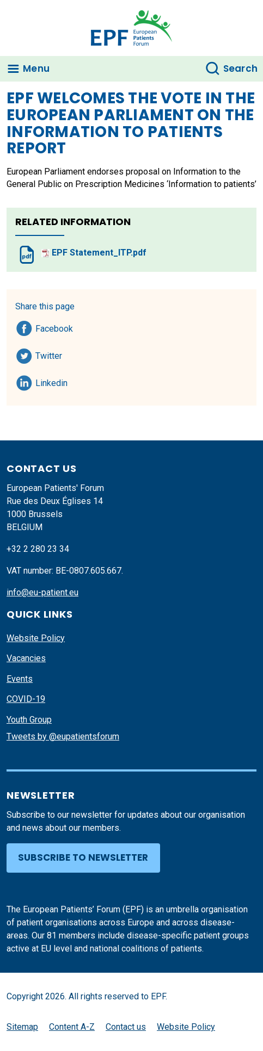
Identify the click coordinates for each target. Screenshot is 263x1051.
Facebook (54, 327)
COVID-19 (26, 699)
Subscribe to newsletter (83, 857)
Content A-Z (72, 1027)
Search (240, 68)
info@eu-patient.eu (42, 592)
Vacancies (26, 658)
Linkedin (52, 381)
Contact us (126, 1027)
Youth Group (29, 719)
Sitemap (22, 1027)
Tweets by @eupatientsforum (63, 736)
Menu (36, 68)
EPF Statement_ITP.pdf (93, 252)
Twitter (52, 354)
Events (20, 679)
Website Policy (36, 638)
